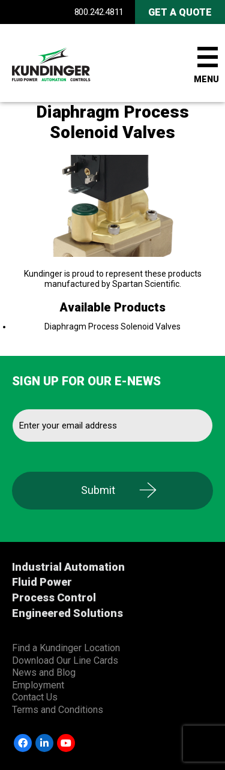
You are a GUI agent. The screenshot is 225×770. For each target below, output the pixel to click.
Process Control (54, 597)
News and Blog (44, 672)
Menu (206, 79)
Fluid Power (42, 582)
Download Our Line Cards (65, 660)
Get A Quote (180, 12)
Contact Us (35, 697)
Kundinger (72, 63)
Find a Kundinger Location (66, 648)
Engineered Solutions (67, 613)
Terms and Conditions (57, 709)
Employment (38, 685)
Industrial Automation (68, 567)
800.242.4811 (99, 12)
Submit (98, 490)
